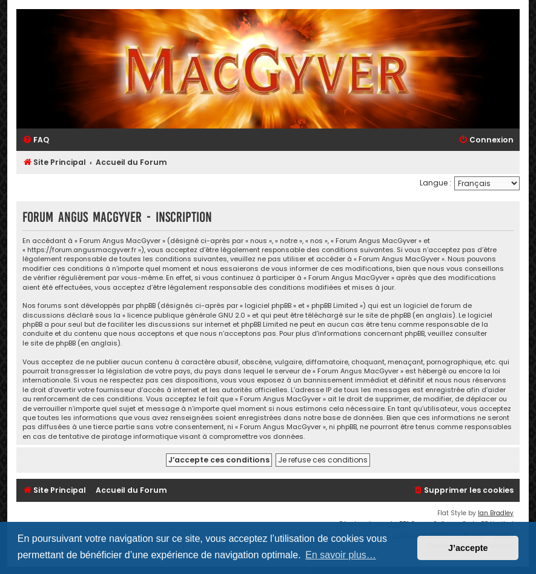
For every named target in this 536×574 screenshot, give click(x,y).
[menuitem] (35, 140)
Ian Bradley (496, 513)
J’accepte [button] (468, 548)
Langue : (435, 183)
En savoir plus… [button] (340, 555)
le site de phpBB (384, 315)
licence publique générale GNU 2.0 (186, 315)
